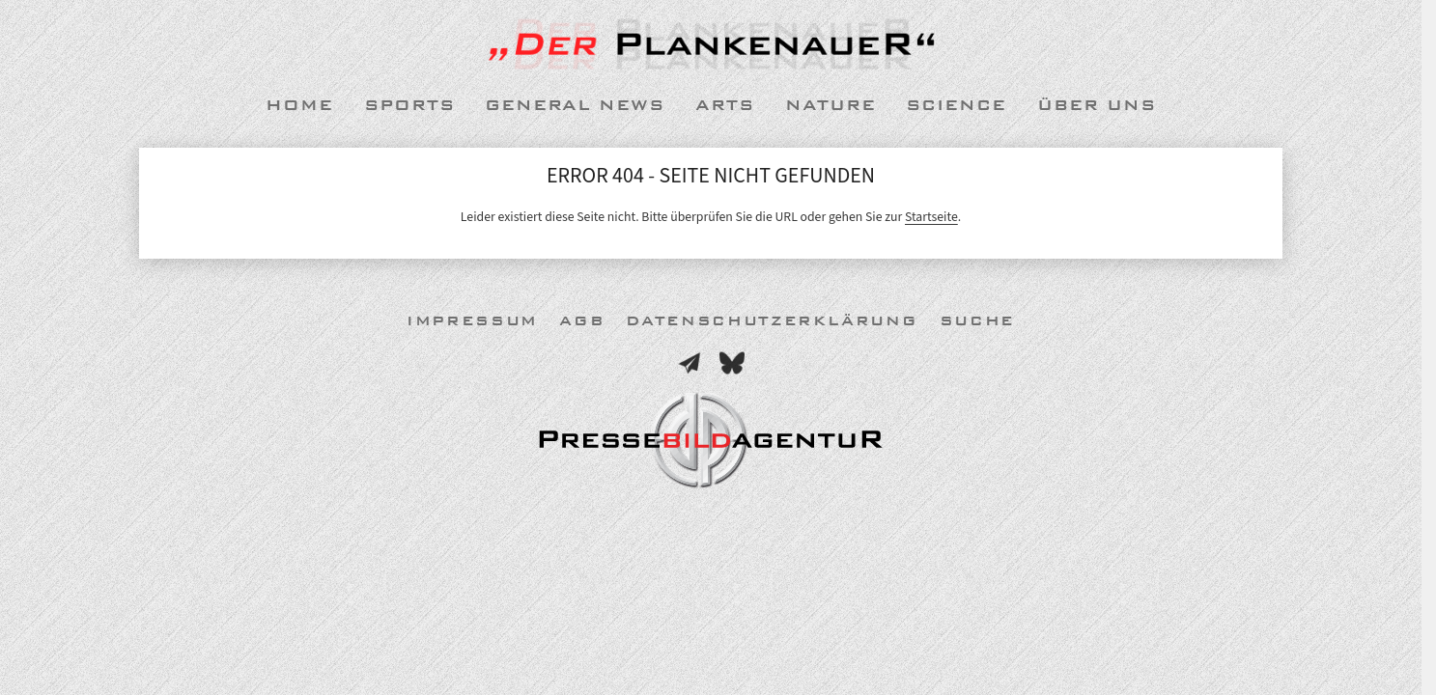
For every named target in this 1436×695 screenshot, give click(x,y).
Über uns (1096, 105)
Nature (830, 105)
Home (299, 105)
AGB (582, 321)
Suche (977, 321)
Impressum (472, 321)
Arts (724, 105)
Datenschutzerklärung (771, 321)
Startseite (931, 217)
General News (574, 105)
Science (956, 105)
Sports (409, 105)
